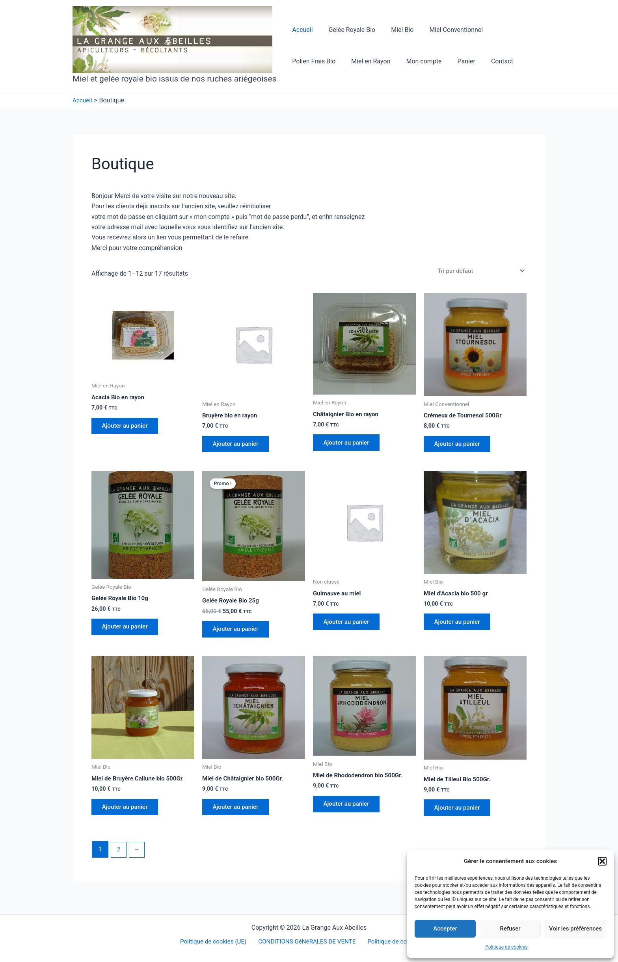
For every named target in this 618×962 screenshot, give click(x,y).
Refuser (510, 928)
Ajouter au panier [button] (127, 428)
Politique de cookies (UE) (214, 941)
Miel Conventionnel (445, 29)
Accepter (445, 928)
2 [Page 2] (119, 857)
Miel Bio (394, 29)
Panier (399, 61)
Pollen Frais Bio (506, 29)
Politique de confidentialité (402, 941)
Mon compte (360, 61)
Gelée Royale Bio (347, 29)
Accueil (300, 29)
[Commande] (478, 271)
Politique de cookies (506, 947)
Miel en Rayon (309, 61)
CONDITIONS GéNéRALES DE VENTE (306, 941)
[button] (602, 861)
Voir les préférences (575, 928)
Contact (432, 61)
